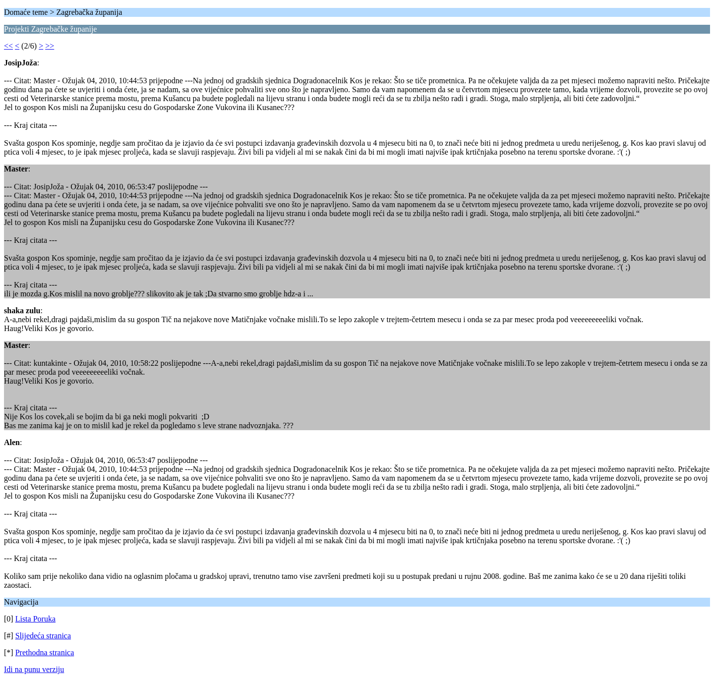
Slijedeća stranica (43, 635)
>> (49, 46)
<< (8, 46)
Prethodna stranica (44, 652)
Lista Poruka (35, 619)
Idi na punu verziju (34, 669)
